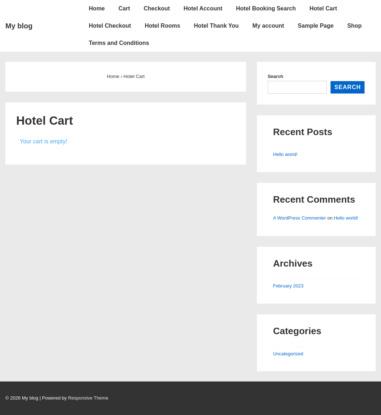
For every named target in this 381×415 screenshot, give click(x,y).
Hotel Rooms (162, 26)
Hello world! (285, 154)
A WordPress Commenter (299, 218)
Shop (354, 26)
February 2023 (288, 286)
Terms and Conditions (119, 43)
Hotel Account (202, 8)
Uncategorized (288, 353)
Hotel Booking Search (266, 8)
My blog (19, 26)
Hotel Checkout (110, 26)
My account (268, 26)
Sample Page (316, 26)
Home (97, 8)
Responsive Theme (88, 398)
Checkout (157, 8)
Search (275, 76)
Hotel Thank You (216, 26)
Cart (124, 8)
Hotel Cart (323, 8)
